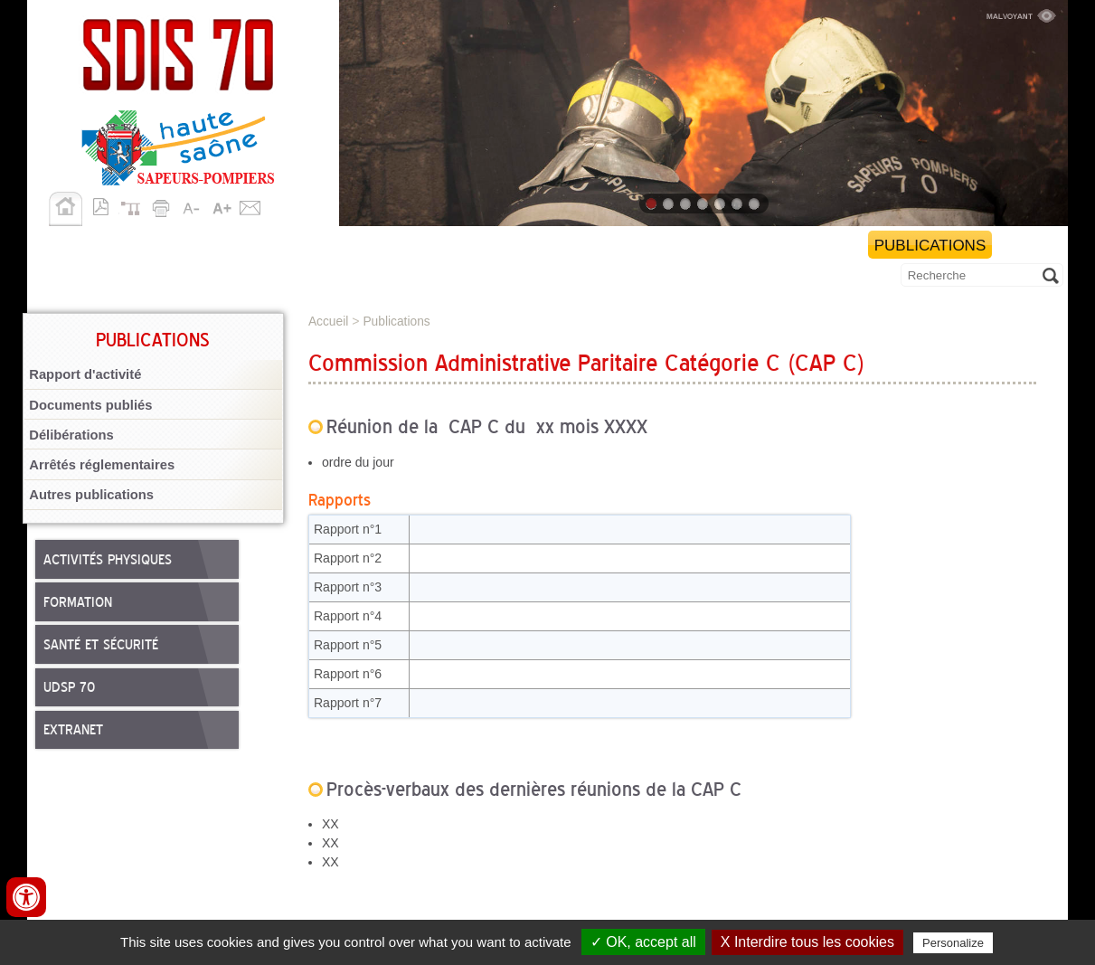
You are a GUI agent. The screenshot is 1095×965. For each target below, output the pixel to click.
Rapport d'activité (85, 374)
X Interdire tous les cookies (807, 942)
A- (192, 205)
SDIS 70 (61, 245)
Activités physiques (107, 560)
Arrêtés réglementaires (102, 465)
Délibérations (71, 435)
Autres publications (91, 494)
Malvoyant (1021, 13)
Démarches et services (750, 245)
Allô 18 (68, 278)
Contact (250, 205)
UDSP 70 (69, 688)
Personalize (953, 943)
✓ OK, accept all (643, 942)
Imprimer (163, 205)
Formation (77, 603)
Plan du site (134, 205)
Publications (930, 245)
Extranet (73, 731)
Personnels (415, 245)
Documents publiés (90, 405)
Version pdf (105, 205)
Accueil (65, 209)
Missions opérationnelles (227, 245)
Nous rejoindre (558, 245)
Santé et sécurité (100, 646)
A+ (221, 205)
